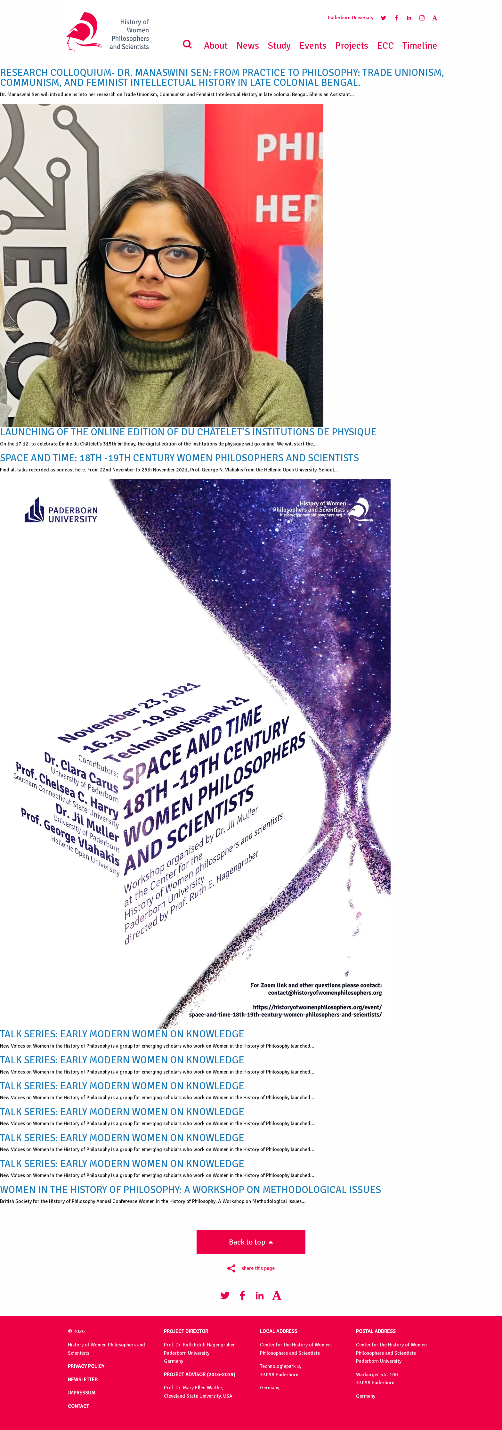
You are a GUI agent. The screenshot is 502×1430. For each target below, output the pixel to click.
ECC (385, 46)
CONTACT (78, 1406)
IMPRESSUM (81, 1393)
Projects (351, 46)
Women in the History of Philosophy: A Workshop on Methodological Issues (190, 1190)
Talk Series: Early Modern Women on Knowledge (122, 1034)
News (247, 46)
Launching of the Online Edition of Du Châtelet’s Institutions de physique (188, 432)
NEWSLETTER (83, 1380)
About (216, 46)
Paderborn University (350, 17)
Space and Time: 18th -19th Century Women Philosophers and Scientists (179, 458)
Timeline (419, 46)
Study (279, 46)
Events (313, 46)
